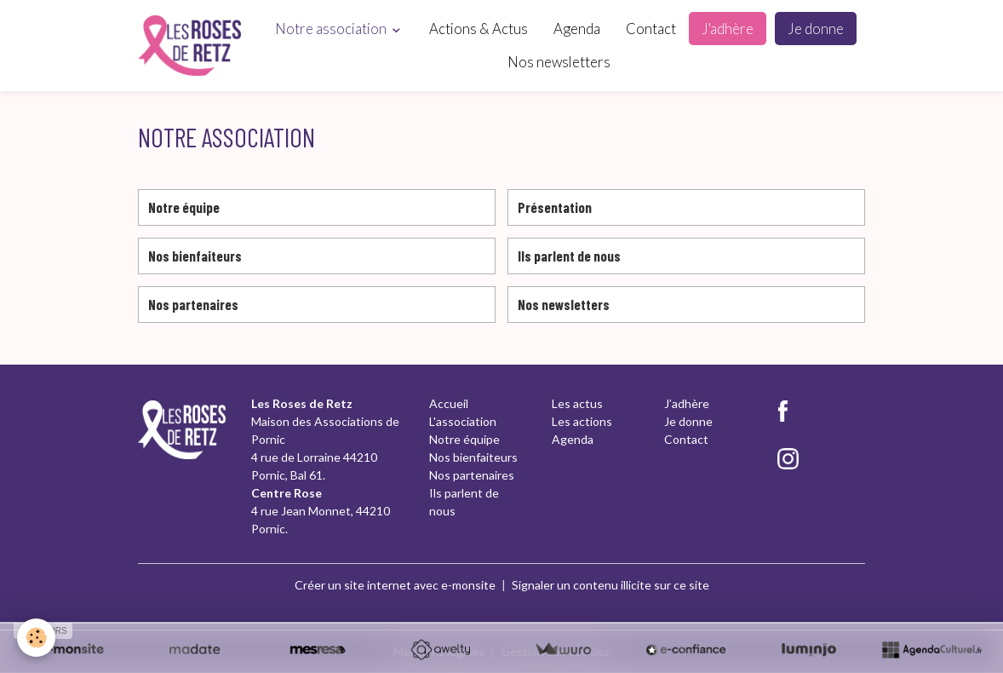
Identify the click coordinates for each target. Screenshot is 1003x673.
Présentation (555, 207)
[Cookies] (36, 637)
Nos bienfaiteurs (195, 255)
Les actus (577, 403)
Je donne (816, 28)
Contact (651, 28)
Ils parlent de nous (569, 255)
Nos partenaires (193, 304)
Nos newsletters (558, 62)
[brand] (189, 45)
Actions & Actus (478, 28)
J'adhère (728, 28)
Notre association (332, 28)
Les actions (582, 421)
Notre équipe (184, 207)
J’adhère (686, 403)
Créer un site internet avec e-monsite (395, 585)
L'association (462, 421)
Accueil (448, 403)
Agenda (576, 28)
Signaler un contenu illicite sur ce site (610, 585)
